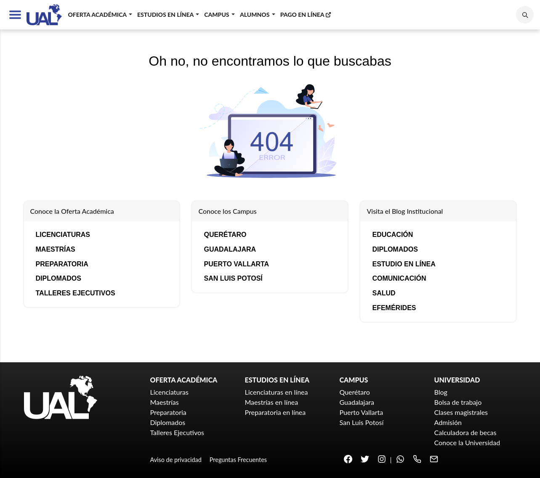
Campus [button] (217, 14)
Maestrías (55, 249)
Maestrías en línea (271, 402)
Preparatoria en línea (275, 412)
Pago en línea (306, 14)
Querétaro (225, 234)
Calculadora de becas (465, 432)
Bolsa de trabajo (458, 402)
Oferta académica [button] (98, 14)
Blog (440, 392)
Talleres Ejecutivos (75, 293)
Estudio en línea (403, 264)
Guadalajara (230, 249)
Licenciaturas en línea (276, 392)
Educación (392, 234)
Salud (383, 293)
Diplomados (58, 278)
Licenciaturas (63, 234)
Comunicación (399, 278)
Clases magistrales (461, 412)
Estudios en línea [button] (166, 14)
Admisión (448, 422)
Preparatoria (62, 264)
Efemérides (394, 307)
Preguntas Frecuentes (238, 459)
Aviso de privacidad (176, 459)
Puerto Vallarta (236, 264)
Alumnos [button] (255, 14)
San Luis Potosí (233, 278)
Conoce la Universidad (467, 442)
